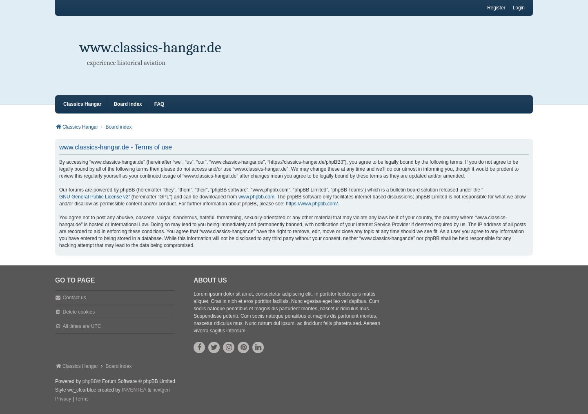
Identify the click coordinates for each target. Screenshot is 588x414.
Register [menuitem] (496, 8)
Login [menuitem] (519, 8)
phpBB (89, 381)
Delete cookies (78, 312)
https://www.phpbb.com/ (312, 204)
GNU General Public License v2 (93, 197)
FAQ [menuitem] (159, 104)
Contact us (74, 297)
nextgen (161, 390)
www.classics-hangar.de (150, 47)
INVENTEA (134, 390)
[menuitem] (63, 399)
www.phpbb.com (256, 197)
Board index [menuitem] (128, 104)
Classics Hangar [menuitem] (82, 104)
